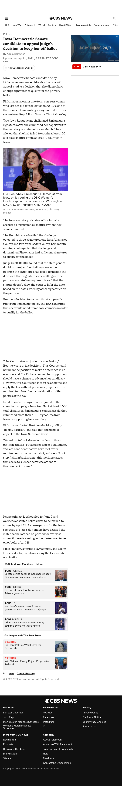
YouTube (48, 712)
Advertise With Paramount (57, 744)
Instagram (48, 722)
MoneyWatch (83, 25)
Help (45, 753)
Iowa (11, 673)
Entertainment (102, 25)
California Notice (92, 717)
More (40, 564)
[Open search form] (114, 18)
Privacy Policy (90, 712)
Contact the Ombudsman (57, 763)
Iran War (17, 25)
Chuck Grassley (26, 673)
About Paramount (52, 739)
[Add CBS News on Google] (19, 68)
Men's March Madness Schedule (21, 722)
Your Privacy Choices (94, 722)
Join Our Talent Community (58, 749)
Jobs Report (10, 717)
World (41, 25)
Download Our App (13, 749)
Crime (116, 25)
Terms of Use (90, 726)
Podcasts (8, 744)
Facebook (48, 717)
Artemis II (30, 25)
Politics (52, 25)
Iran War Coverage (13, 712)
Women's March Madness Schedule (17, 727)
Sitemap (7, 758)
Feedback (48, 758)
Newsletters (9, 739)
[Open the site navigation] (23, 18)
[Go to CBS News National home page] (61, 18)
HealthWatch (66, 25)
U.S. (7, 25)
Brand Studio (10, 753)
